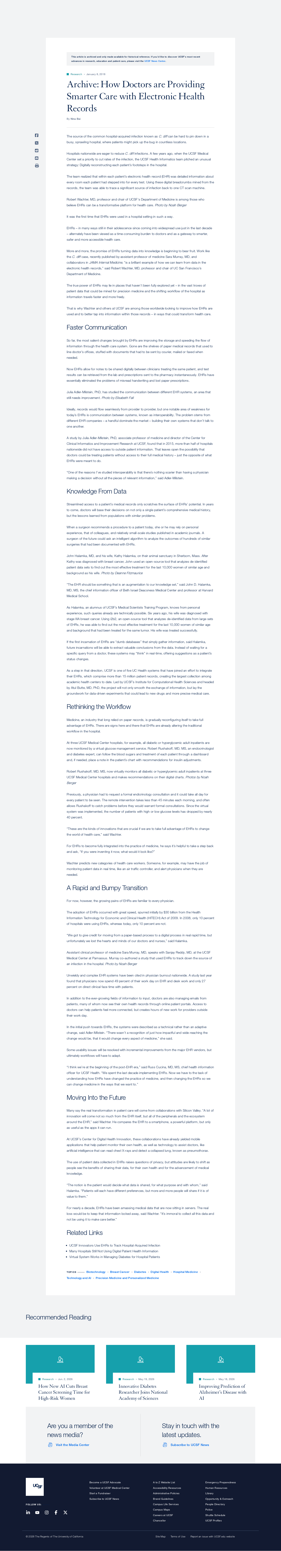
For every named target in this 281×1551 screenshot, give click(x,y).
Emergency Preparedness (220, 1482)
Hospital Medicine (185, 1272)
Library (209, 1493)
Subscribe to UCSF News (190, 1445)
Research (184, 15)
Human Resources (216, 1487)
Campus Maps (161, 1509)
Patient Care (162, 15)
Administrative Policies (166, 1493)
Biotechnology (96, 1272)
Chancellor (159, 1520)
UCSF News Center (154, 60)
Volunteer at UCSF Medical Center (109, 1487)
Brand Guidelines (163, 1498)
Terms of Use (178, 1536)
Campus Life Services (166, 1504)
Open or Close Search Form (248, 15)
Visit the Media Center (72, 1445)
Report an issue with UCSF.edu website (212, 1536)
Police (209, 1509)
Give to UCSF (242, 3)
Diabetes (140, 1272)
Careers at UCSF (163, 1515)
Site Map (161, 1536)
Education (204, 15)
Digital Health (160, 1272)
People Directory (215, 1504)
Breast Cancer (120, 1272)
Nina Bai (76, 118)
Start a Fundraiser (100, 1493)
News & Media (229, 15)
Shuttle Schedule (215, 1515)
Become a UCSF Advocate (105, 1482)
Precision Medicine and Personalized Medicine (127, 1278)
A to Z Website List (164, 1482)
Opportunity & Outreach (219, 1498)
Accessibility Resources (167, 1487)
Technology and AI (79, 1278)
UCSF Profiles (213, 1520)
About (142, 15)
